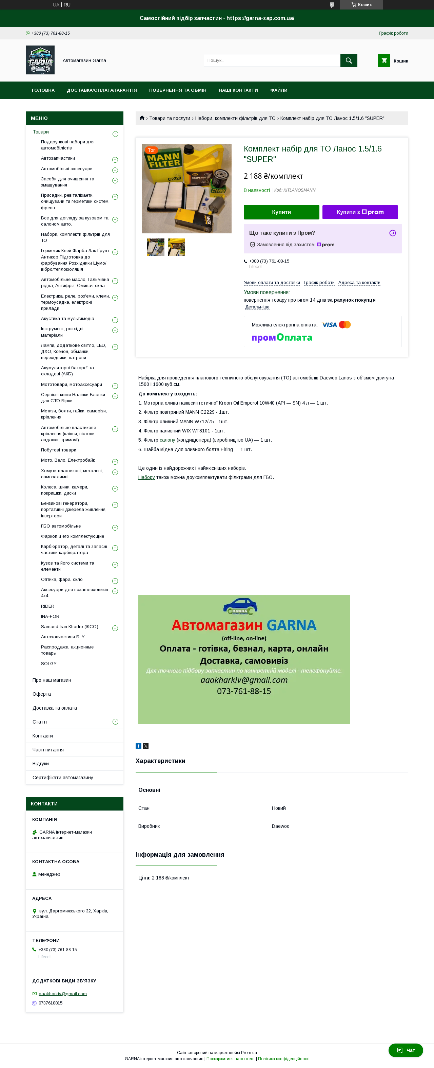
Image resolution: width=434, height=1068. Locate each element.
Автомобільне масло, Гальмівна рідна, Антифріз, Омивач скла (75, 282)
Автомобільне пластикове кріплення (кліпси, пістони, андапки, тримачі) (68, 433)
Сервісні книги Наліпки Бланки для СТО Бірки (73, 397)
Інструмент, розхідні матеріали (62, 331)
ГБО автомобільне (61, 526)
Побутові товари (58, 449)
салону (167, 440)
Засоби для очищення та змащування (67, 182)
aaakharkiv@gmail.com (63, 993)
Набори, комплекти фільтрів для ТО (235, 118)
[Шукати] (348, 60)
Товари (41, 132)
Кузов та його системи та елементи (67, 566)
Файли (279, 90)
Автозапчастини (58, 158)
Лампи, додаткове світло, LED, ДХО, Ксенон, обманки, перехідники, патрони (73, 351)
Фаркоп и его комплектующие (72, 536)
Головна (43, 90)
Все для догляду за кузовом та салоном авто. (74, 221)
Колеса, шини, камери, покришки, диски (64, 490)
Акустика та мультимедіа (67, 318)
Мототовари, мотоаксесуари (71, 384)
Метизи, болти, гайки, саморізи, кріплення (74, 414)
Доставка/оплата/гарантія (102, 90)
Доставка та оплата (55, 708)
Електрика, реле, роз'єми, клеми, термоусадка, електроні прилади (75, 302)
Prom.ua (249, 1052)
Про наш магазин (52, 680)
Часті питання (48, 749)
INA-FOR (50, 616)
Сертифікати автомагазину (63, 777)
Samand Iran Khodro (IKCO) (69, 626)
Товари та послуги (169, 118)
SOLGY (49, 663)
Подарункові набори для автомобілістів (68, 144)
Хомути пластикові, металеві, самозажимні (72, 473)
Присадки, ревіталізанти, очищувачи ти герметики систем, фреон (75, 201)
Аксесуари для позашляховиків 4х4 (74, 592)
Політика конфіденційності (284, 1058)
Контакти (43, 735)
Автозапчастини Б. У (62, 636)
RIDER (47, 606)
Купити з (360, 212)
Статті (40, 722)
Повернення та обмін (177, 90)
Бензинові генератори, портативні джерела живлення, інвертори (73, 509)
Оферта (42, 694)
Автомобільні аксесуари (67, 168)
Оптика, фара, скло (62, 579)
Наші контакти (238, 90)
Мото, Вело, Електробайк (68, 460)
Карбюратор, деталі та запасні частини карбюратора (74, 549)
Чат (406, 1050)
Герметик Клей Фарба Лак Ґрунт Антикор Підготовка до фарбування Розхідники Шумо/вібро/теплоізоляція (75, 260)
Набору (146, 477)
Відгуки (41, 763)
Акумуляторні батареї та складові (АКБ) (67, 370)
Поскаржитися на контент (230, 1058)
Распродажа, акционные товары (67, 650)
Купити (281, 212)
